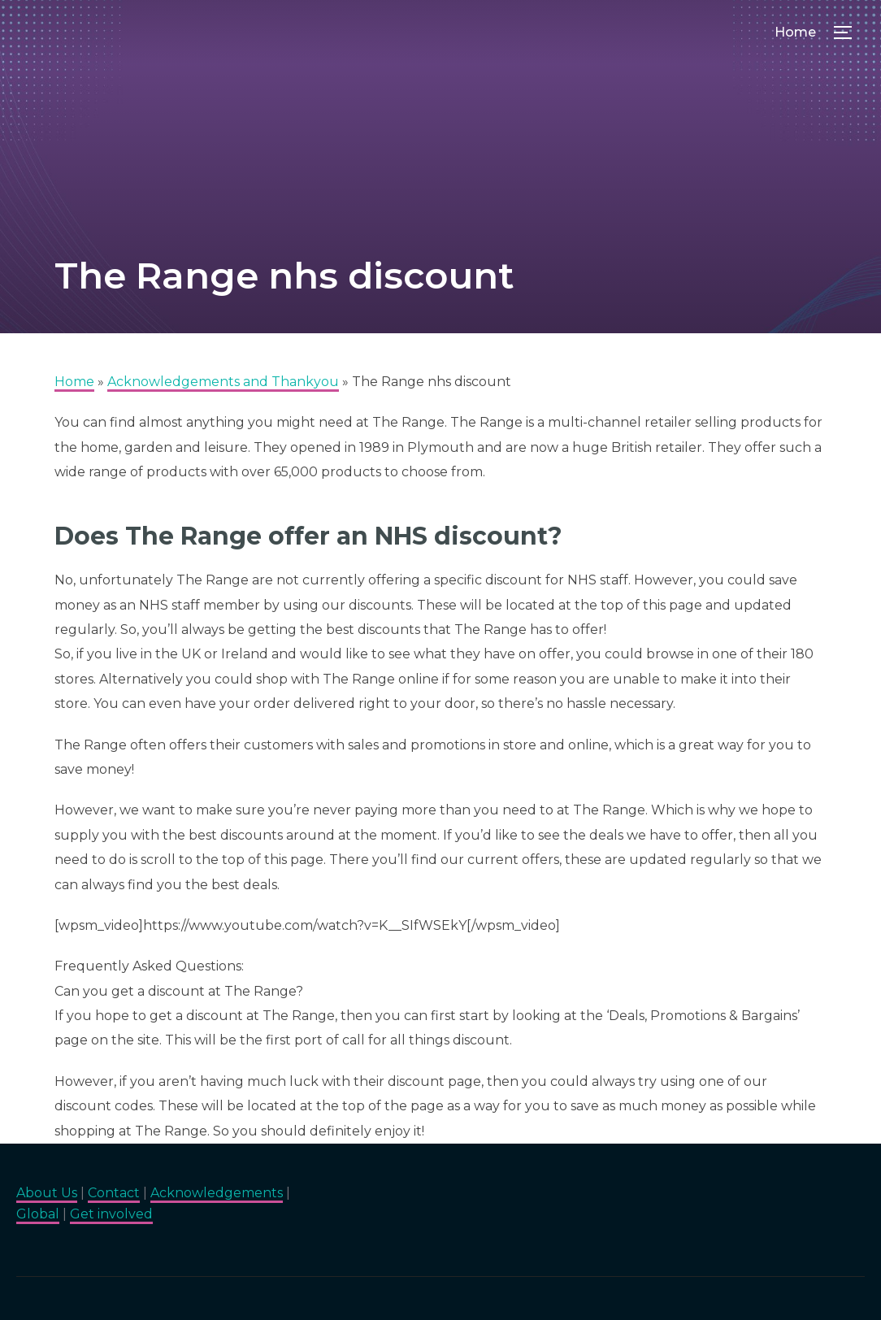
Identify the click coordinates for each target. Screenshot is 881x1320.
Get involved (111, 1214)
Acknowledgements (216, 1193)
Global (37, 1214)
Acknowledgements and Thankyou (223, 381)
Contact (114, 1193)
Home (795, 32)
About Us (46, 1193)
